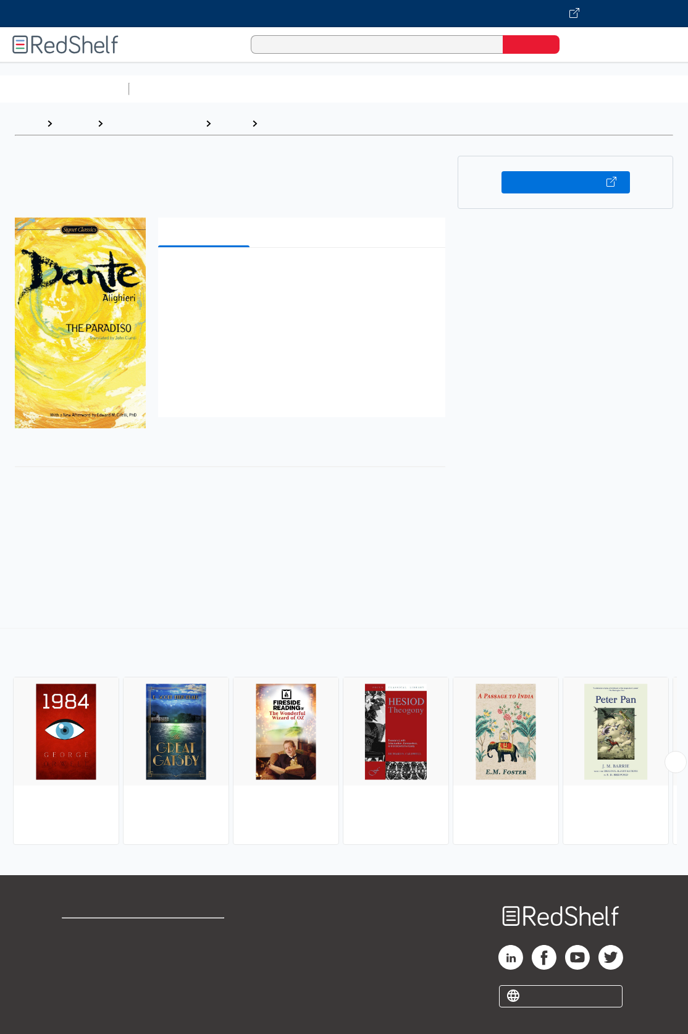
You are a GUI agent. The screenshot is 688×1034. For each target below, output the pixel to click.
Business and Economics (479, 89)
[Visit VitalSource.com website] (344, 13)
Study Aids (166, 89)
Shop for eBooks (101, 933)
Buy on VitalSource (565, 182)
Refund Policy (202, 953)
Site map (82, 992)
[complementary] (344, 738)
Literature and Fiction (154, 123)
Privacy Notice (96, 972)
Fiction (231, 123)
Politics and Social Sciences (608, 89)
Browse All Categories (64, 89)
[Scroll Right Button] (676, 762)
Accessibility (200, 972)
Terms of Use (202, 933)
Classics (283, 123)
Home (28, 123)
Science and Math (242, 89)
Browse (74, 123)
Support (80, 953)
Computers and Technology (352, 89)
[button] (304, 276)
